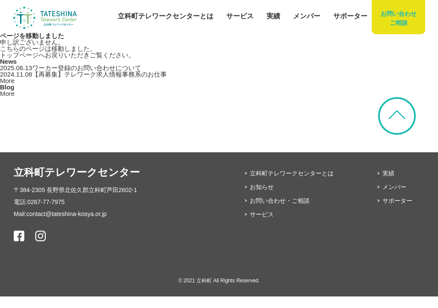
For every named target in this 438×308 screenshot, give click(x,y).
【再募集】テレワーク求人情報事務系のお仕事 (83, 74)
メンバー (306, 16)
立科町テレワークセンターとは (165, 16)
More (7, 80)
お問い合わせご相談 (399, 18)
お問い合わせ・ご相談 (280, 200)
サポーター (350, 16)
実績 (273, 16)
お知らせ (262, 187)
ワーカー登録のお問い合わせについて (70, 67)
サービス (240, 16)
